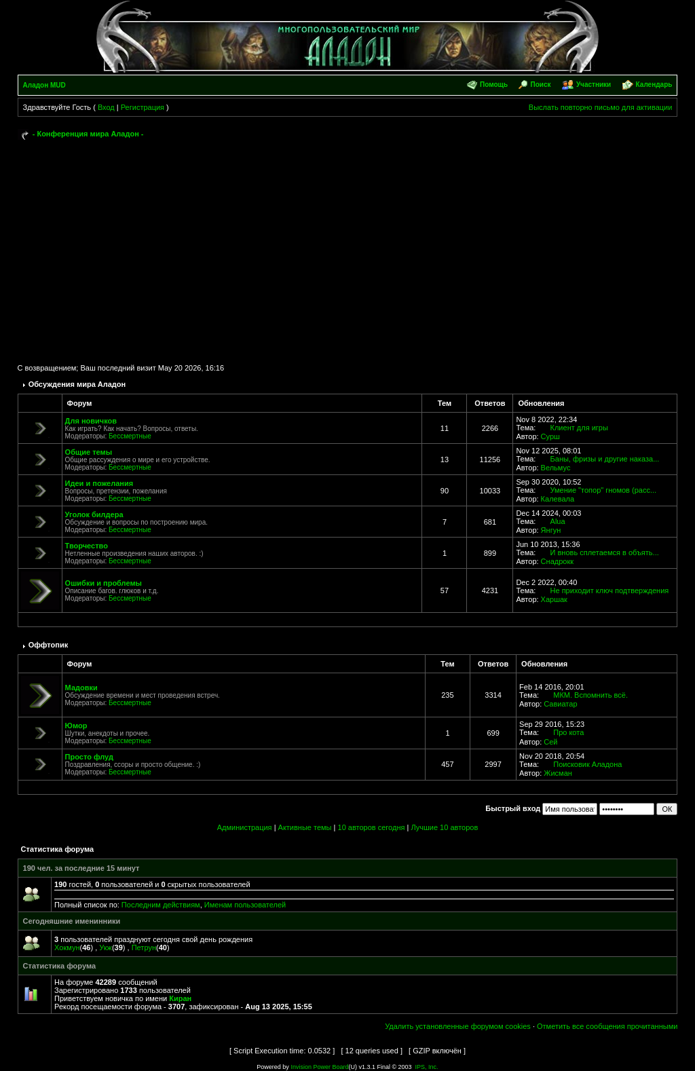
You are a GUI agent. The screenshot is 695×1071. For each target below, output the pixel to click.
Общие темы (88, 452)
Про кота (568, 732)
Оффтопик (49, 645)
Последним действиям (160, 905)
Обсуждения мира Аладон (77, 384)
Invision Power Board (319, 1067)
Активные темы (305, 827)
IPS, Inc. (426, 1067)
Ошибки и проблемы (103, 583)
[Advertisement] (348, 246)
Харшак (554, 599)
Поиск (541, 84)
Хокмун (66, 947)
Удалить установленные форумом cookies (458, 1026)
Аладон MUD (44, 85)
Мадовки (81, 687)
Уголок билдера (94, 514)
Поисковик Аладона (587, 764)
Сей (550, 742)
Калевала (557, 499)
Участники (593, 84)
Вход (106, 107)
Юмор (76, 725)
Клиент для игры (579, 428)
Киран (180, 998)
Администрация (244, 827)
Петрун (144, 947)
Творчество (86, 546)
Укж (105, 947)
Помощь (494, 84)
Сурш (550, 436)
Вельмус (556, 468)
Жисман (558, 773)
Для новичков (91, 421)
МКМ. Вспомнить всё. (590, 695)
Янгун (551, 530)
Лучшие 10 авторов (444, 827)
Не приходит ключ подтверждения (609, 590)
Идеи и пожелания (99, 483)
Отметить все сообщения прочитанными (607, 1026)
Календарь (654, 84)
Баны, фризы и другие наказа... (605, 459)
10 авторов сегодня (371, 827)
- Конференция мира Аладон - (88, 134)
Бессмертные (130, 436)
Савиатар (560, 704)
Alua (557, 521)
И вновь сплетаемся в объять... (604, 552)
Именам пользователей (245, 905)
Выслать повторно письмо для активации (601, 107)
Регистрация (142, 107)
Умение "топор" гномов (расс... (603, 490)
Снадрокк (557, 561)
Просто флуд (89, 757)
